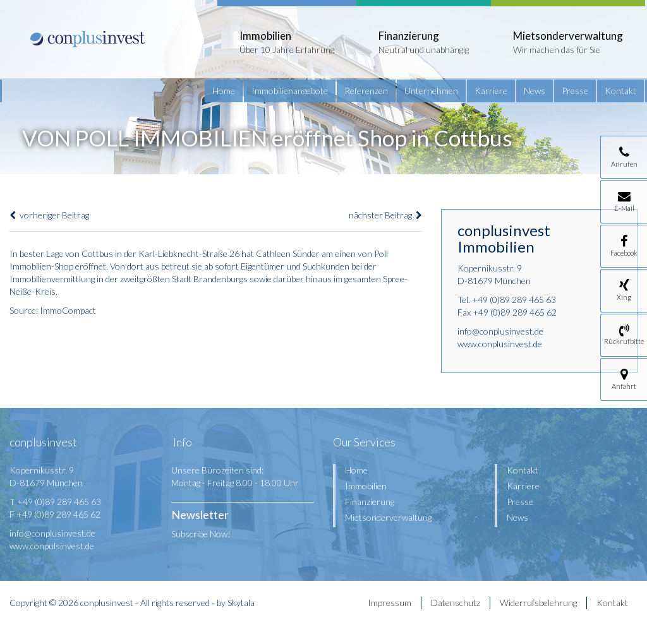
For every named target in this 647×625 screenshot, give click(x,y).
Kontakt (620, 90)
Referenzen (366, 90)
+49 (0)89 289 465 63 (514, 299)
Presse (575, 90)
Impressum (389, 602)
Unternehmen (431, 90)
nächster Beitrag (385, 215)
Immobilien (366, 485)
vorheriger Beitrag (49, 215)
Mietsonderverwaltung (388, 517)
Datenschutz (455, 602)
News (534, 90)
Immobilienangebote (289, 90)
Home (223, 90)
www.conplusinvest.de (499, 343)
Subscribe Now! (201, 533)
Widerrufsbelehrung (538, 602)
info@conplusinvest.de (500, 331)
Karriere (491, 90)
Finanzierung (369, 501)
